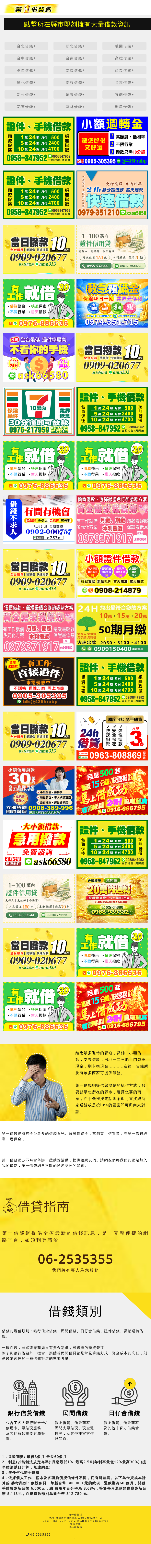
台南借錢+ (75, 58)
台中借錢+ (26, 58)
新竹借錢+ (26, 94)
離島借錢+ (124, 106)
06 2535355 (38, 1534)
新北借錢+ (75, 46)
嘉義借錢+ (75, 70)
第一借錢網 (75, 1514)
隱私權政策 (75, 1527)
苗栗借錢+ (124, 70)
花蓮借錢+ (26, 106)
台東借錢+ (124, 82)
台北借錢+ (26, 46)
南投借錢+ (75, 82)
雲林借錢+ (75, 106)
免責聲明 (75, 1524)
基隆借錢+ (26, 70)
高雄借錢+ (124, 58)
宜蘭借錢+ (124, 94)
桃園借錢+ (124, 46)
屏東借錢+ (75, 94)
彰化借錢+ (26, 82)
